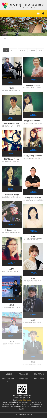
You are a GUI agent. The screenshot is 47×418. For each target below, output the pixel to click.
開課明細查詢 (39, 374)
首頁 (5, 39)
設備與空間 (8, 374)
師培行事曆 (23, 379)
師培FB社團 (23, 374)
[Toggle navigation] (38, 13)
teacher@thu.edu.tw (24, 400)
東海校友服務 (39, 379)
